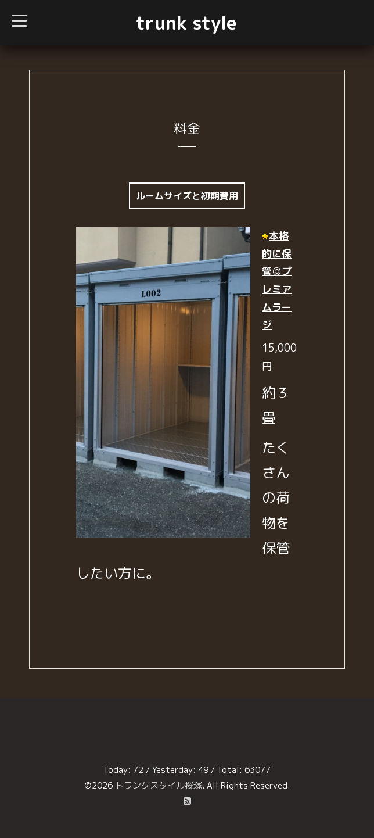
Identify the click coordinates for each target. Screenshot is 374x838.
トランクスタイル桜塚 (158, 785)
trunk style (186, 22)
